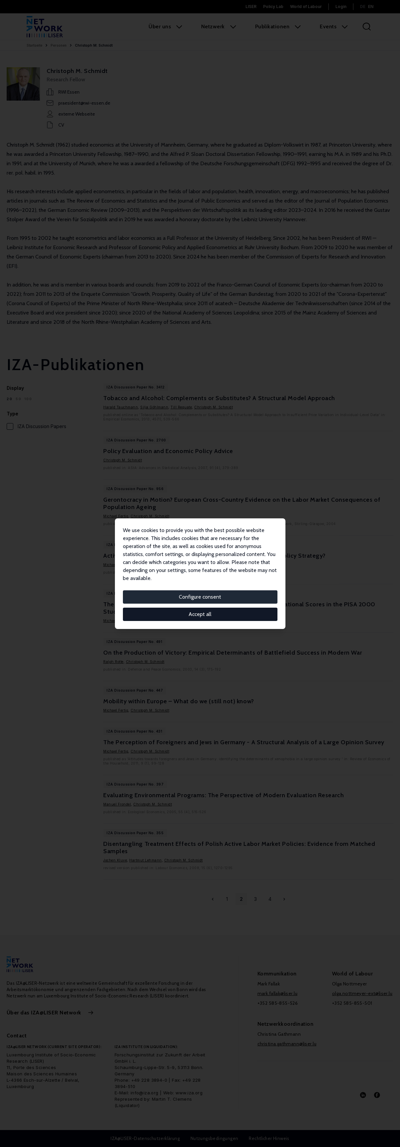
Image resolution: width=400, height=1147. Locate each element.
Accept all (200, 614)
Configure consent (200, 597)
